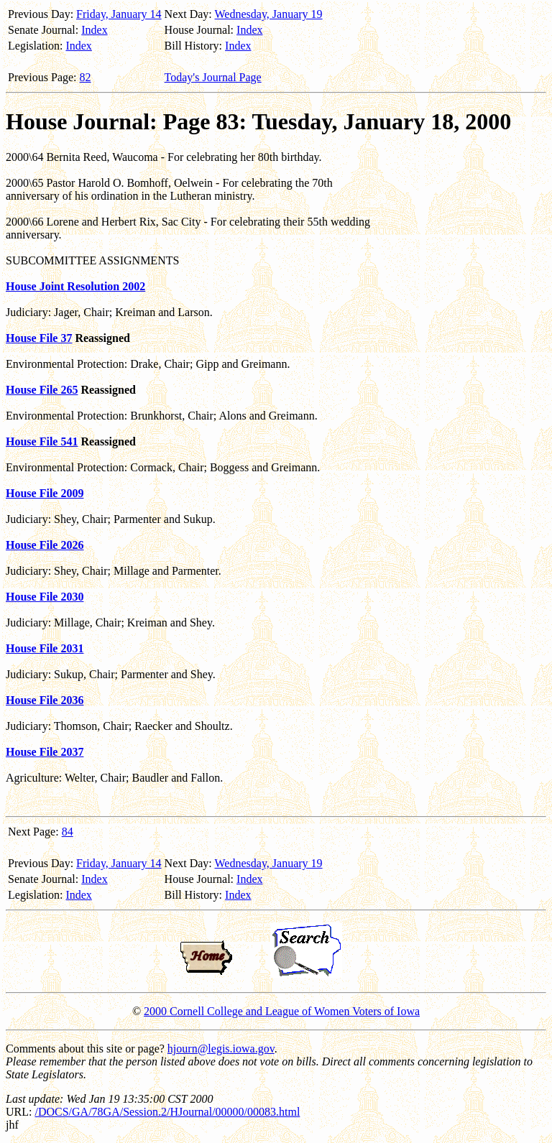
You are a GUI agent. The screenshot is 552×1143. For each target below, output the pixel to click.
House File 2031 (44, 648)
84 (67, 831)
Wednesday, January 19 (269, 14)
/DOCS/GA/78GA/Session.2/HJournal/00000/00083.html (167, 1112)
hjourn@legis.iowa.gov (221, 1048)
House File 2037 (44, 752)
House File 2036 (44, 700)
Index (94, 30)
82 (85, 77)
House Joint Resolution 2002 (75, 286)
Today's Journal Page (213, 77)
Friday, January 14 (119, 14)
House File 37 (39, 338)
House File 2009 (44, 493)
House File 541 (42, 441)
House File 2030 (44, 597)
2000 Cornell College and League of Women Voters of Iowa (282, 1011)
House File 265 (42, 390)
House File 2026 (44, 545)
